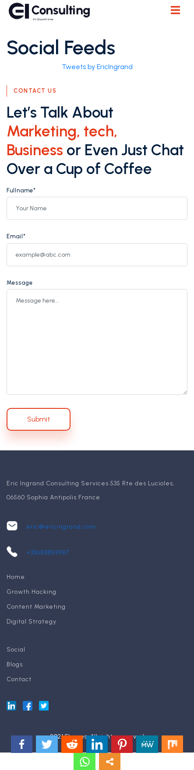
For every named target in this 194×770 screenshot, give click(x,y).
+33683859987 (47, 552)
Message (20, 282)
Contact (19, 679)
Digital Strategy (31, 621)
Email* (16, 236)
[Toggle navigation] (175, 11)
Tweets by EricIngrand (97, 67)
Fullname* (21, 190)
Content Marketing (36, 606)
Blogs (15, 664)
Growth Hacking (31, 592)
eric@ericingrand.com (61, 526)
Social (16, 649)
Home (16, 577)
